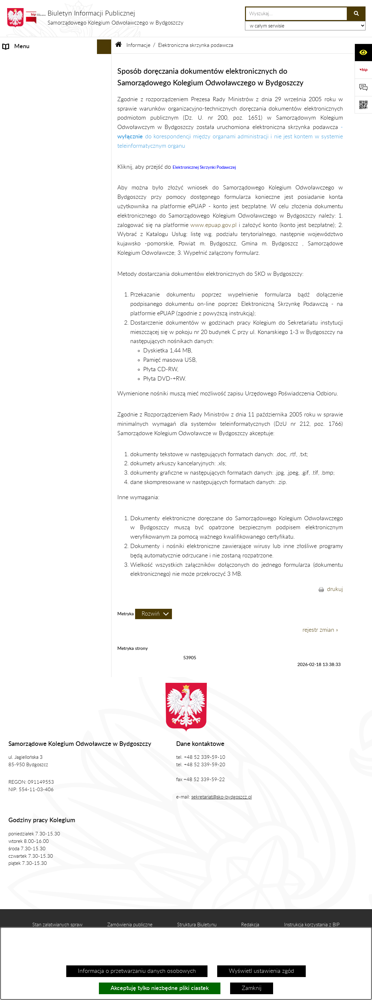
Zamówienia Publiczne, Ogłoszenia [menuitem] (46, 357)
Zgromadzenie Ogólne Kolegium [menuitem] (42, 299)
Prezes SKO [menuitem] (17, 284)
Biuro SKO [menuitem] (16, 314)
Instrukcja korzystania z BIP (312, 924)
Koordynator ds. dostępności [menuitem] (38, 401)
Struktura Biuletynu (197, 924)
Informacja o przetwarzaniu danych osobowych (137, 971)
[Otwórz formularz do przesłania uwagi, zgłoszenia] (363, 87)
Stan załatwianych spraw (57, 924)
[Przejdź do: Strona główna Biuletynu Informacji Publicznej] (118, 45)
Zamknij (251, 988)
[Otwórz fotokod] (363, 104)
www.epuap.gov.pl (213, 225)
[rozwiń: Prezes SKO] (106, 285)
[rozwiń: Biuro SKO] (106, 314)
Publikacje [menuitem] (15, 343)
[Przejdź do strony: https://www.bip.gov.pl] (363, 70)
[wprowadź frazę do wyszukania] (296, 13)
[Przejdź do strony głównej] (95, 17)
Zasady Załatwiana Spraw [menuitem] (35, 372)
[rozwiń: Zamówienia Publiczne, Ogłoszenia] (106, 357)
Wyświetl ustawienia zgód (261, 971)
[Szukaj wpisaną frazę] (357, 13)
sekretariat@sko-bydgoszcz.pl (221, 797)
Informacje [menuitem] (16, 61)
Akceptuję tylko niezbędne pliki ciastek (160, 988)
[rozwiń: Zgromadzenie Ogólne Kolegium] (106, 299)
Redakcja (250, 924)
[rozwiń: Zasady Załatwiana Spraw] (106, 372)
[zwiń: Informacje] (106, 61)
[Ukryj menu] (104, 46)
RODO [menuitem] (11, 386)
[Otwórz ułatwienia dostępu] (363, 52)
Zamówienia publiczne (130, 924)
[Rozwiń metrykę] (153, 614)
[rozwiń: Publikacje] (106, 343)
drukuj (335, 589)
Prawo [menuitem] (11, 328)
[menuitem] (56, 79)
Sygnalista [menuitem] (15, 415)
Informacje (138, 45)
